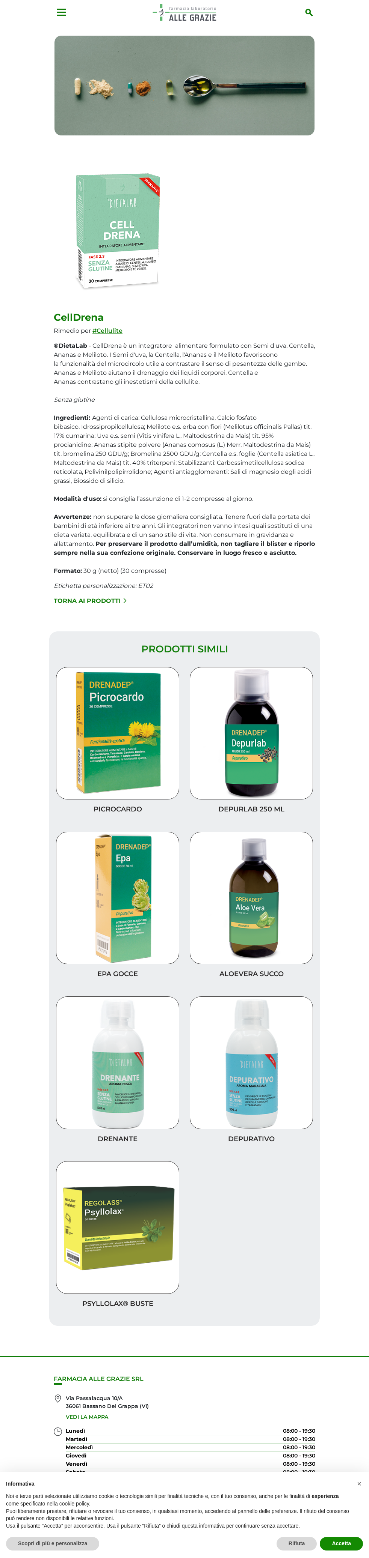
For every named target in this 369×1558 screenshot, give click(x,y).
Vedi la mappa (87, 1353)
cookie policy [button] (74, 1504)
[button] (359, 1484)
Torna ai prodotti (90, 594)
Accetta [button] (341, 1543)
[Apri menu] (57, 12)
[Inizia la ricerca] (313, 12)
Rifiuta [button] (297, 1543)
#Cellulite (107, 324)
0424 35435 (81, 1430)
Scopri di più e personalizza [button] (52, 1543)
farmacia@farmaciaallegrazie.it (108, 1444)
